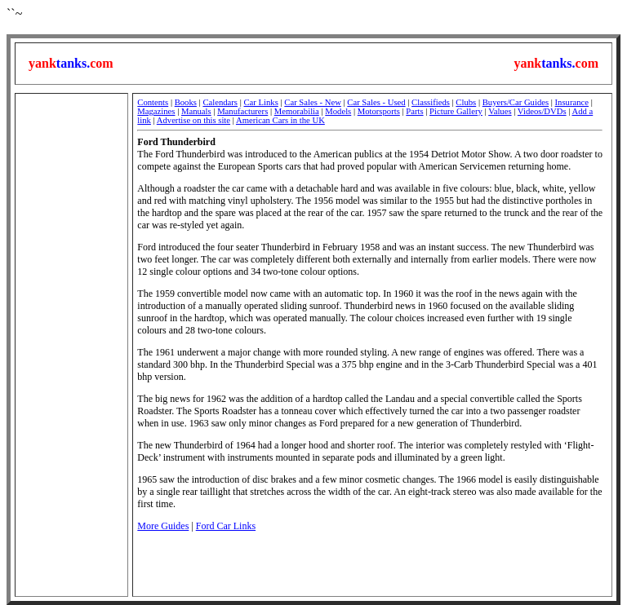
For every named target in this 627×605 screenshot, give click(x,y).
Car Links (261, 102)
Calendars (220, 102)
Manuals (196, 111)
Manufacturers (242, 111)
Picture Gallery (455, 111)
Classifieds (430, 102)
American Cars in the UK (280, 120)
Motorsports (379, 111)
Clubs (466, 102)
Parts (414, 111)
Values (499, 111)
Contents (152, 102)
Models (338, 111)
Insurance (572, 102)
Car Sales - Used (376, 102)
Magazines (156, 111)
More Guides (163, 526)
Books (186, 102)
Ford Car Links (226, 526)
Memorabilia (296, 111)
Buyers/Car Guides (515, 102)
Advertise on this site (193, 120)
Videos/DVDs (542, 111)
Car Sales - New (312, 102)
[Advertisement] (71, 345)
